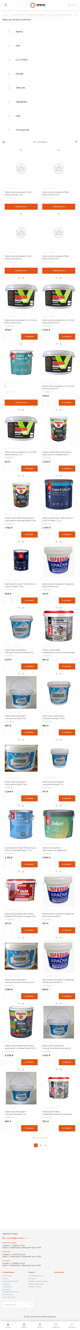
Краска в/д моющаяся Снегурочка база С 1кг (53, 783)
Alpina (19, 31)
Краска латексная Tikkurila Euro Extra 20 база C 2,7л (57, 519)
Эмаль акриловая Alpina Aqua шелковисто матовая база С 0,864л (56, 454)
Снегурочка (22, 130)
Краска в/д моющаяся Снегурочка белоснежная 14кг (19, 981)
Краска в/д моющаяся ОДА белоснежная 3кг (18, 257)
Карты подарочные (36, 1284)
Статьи (5, 1278)
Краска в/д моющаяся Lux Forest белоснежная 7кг (58, 387)
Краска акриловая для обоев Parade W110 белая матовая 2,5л (20, 915)
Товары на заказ (34, 1287)
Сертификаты (7, 1294)
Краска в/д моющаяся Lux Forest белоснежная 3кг (21, 321)
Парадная (21, 102)
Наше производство (10, 1281)
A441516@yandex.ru (15, 1238)
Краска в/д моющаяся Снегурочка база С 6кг (15, 717)
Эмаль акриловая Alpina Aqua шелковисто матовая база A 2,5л (20, 1047)
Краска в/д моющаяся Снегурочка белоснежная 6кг (56, 1047)
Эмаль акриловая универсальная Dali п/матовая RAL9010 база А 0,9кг (57, 1114)
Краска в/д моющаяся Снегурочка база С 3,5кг (53, 717)
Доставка (32, 1278)
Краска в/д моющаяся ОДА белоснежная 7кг (55, 257)
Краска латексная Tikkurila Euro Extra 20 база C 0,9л (20, 585)
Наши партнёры (8, 1297)
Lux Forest (21, 59)
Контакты (59, 1272)
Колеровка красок (35, 1276)
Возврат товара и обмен (38, 1281)
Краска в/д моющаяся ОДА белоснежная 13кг (55, 193)
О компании (8, 1272)
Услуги (31, 1272)
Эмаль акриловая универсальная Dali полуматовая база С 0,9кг (58, 652)
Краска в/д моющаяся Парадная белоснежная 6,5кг (58, 915)
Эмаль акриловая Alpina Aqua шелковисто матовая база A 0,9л (20, 519)
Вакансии (6, 1284)
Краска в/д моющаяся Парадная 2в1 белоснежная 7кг (58, 981)
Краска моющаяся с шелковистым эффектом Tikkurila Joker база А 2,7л (54, 850)
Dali (18, 45)
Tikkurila (20, 87)
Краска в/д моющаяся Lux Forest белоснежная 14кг (58, 321)
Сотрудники (7, 1287)
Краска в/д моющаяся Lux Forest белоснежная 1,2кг (21, 453)
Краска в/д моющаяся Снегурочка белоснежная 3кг (19, 651)
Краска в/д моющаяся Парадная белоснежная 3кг (58, 585)
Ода (18, 116)
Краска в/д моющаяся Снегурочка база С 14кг (16, 783)
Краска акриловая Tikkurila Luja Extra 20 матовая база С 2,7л (20, 849)
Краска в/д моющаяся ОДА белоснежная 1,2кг (18, 193)
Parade (19, 73)
